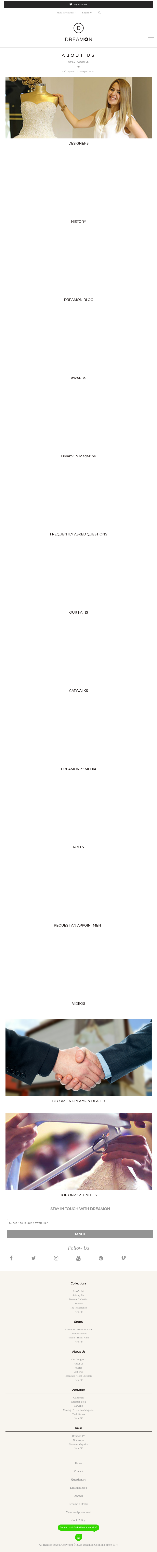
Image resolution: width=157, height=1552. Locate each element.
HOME (70, 62)
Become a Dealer (78, 1504)
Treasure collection (78, 1299)
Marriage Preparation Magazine (78, 1410)
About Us (78, 1363)
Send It (80, 1234)
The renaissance (78, 1307)
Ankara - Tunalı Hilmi (78, 1337)
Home (78, 1463)
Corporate (78, 1371)
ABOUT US (83, 62)
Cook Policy (78, 1520)
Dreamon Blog (78, 1401)
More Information (66, 12)
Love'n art (78, 1291)
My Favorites (78, 4)
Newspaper (78, 1440)
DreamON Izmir (78, 1333)
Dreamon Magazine (78, 1444)
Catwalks (78, 1405)
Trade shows (78, 1414)
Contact (78, 1471)
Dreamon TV (78, 1436)
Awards (78, 1367)
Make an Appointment (78, 1512)
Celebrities (78, 1397)
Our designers (78, 1359)
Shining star (79, 1295)
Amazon (78, 1303)
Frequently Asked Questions (78, 1375)
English (87, 12)
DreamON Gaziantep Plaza (78, 1329)
